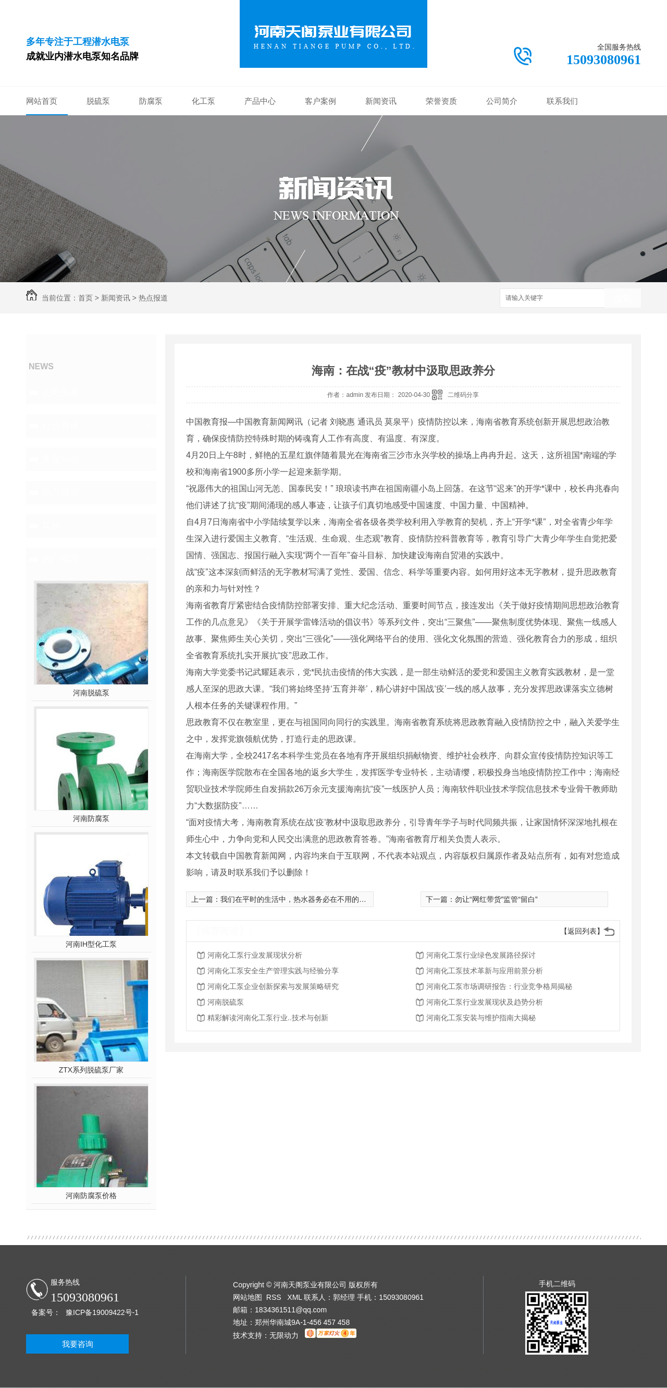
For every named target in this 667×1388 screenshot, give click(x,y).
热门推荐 (60, 559)
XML (295, 1297)
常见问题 (60, 459)
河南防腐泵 (91, 818)
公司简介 (501, 100)
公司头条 (60, 392)
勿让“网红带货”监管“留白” (496, 899)
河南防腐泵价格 (91, 1195)
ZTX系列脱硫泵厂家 (91, 1070)
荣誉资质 (441, 100)
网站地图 (247, 1297)
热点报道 (153, 298)
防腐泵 (151, 100)
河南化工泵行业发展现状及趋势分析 (484, 1002)
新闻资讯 (381, 100)
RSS (274, 1297)
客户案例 (320, 100)
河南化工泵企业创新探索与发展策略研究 (273, 986)
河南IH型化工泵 (91, 944)
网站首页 (41, 100)
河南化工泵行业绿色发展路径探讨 (481, 955)
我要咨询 (77, 1343)
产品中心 (260, 100)
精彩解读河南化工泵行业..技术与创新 (267, 1017)
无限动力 (284, 1335)
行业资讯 (60, 425)
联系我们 (562, 100)
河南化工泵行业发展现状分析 (254, 955)
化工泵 (203, 100)
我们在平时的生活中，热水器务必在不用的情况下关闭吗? (313, 899)
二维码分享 (463, 395)
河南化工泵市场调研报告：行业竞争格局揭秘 (499, 986)
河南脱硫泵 (91, 693)
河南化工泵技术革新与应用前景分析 (484, 971)
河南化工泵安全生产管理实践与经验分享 (273, 971)
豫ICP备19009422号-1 (102, 1312)
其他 (51, 526)
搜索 (622, 298)
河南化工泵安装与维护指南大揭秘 (481, 1017)
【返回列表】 (582, 931)
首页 (85, 298)
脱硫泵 (98, 100)
